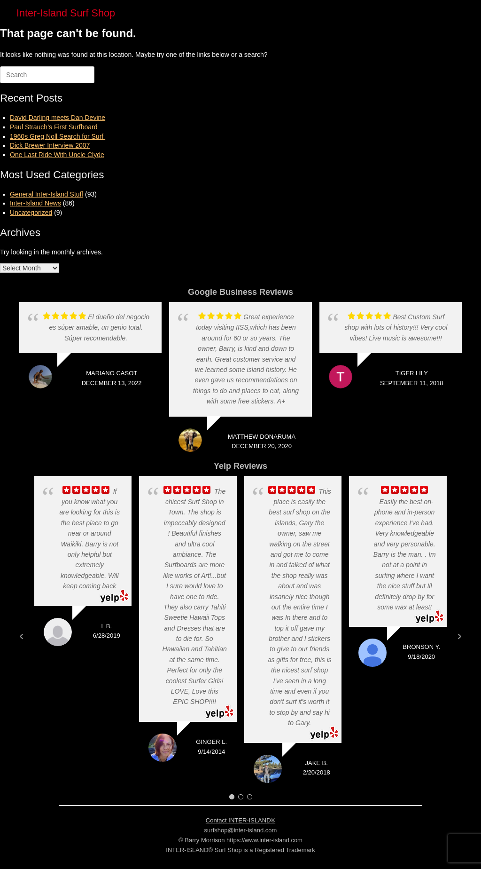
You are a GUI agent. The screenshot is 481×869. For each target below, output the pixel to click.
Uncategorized (31, 212)
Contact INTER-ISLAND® (240, 820)
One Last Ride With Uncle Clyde (57, 154)
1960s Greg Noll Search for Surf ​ (57, 136)
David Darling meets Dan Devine (57, 117)
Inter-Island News (35, 203)
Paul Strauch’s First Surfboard (54, 127)
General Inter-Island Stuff (46, 194)
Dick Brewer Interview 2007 (50, 145)
